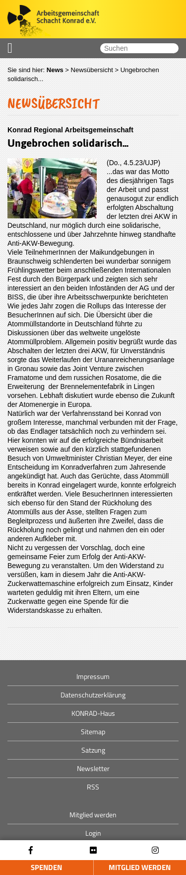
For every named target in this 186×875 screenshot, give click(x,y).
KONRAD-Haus (93, 713)
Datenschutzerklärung (93, 694)
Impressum (93, 676)
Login (93, 833)
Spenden (46, 867)
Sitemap (93, 731)
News (55, 70)
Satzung (93, 750)
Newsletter (93, 768)
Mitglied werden (140, 867)
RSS (93, 786)
